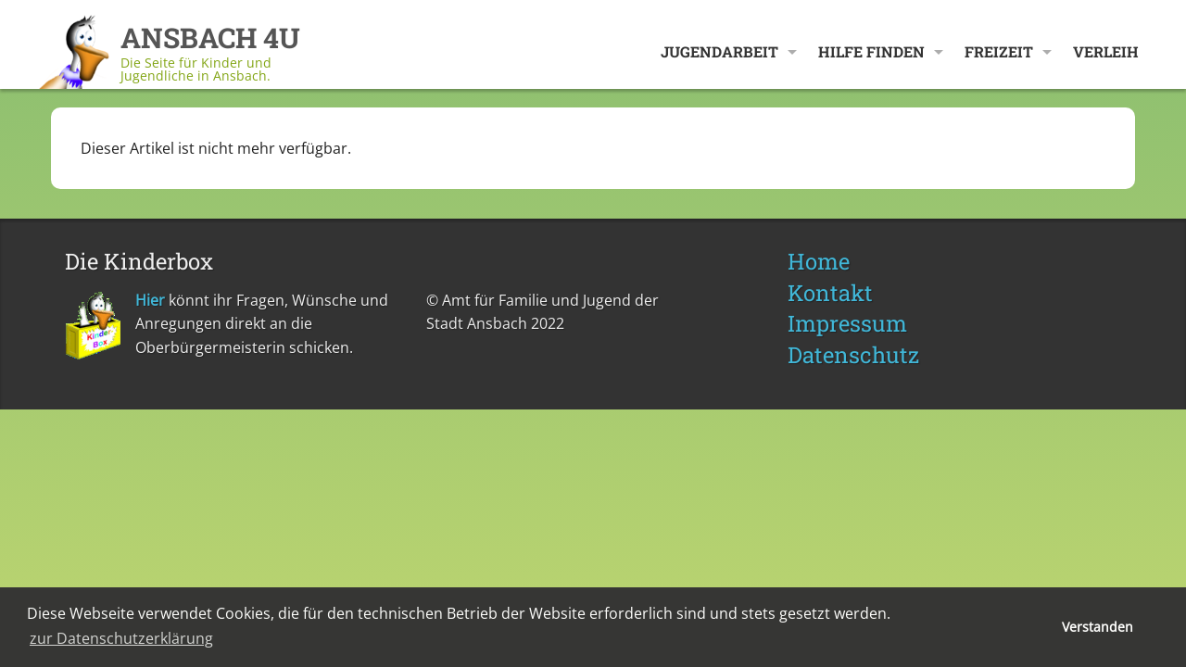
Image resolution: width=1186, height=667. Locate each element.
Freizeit (999, 51)
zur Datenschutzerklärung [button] (121, 638)
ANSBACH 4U (210, 37)
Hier (150, 300)
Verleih (1106, 51)
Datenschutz (853, 355)
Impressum (847, 323)
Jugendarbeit (719, 51)
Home (819, 261)
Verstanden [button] (1097, 627)
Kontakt (830, 293)
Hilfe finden (871, 51)
